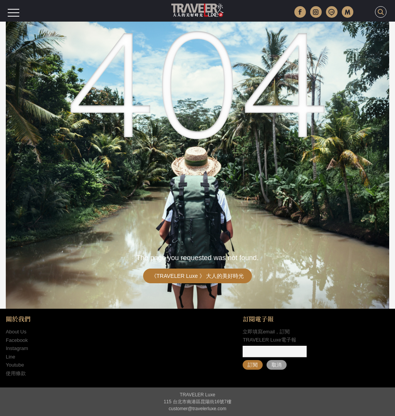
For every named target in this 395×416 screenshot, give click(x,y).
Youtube (15, 365)
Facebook (17, 340)
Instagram (17, 348)
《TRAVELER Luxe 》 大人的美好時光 (197, 276)
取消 (277, 365)
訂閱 (253, 365)
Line (10, 357)
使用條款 (16, 373)
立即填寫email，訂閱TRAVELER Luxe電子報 (269, 336)
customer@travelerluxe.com (197, 408)
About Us (16, 332)
